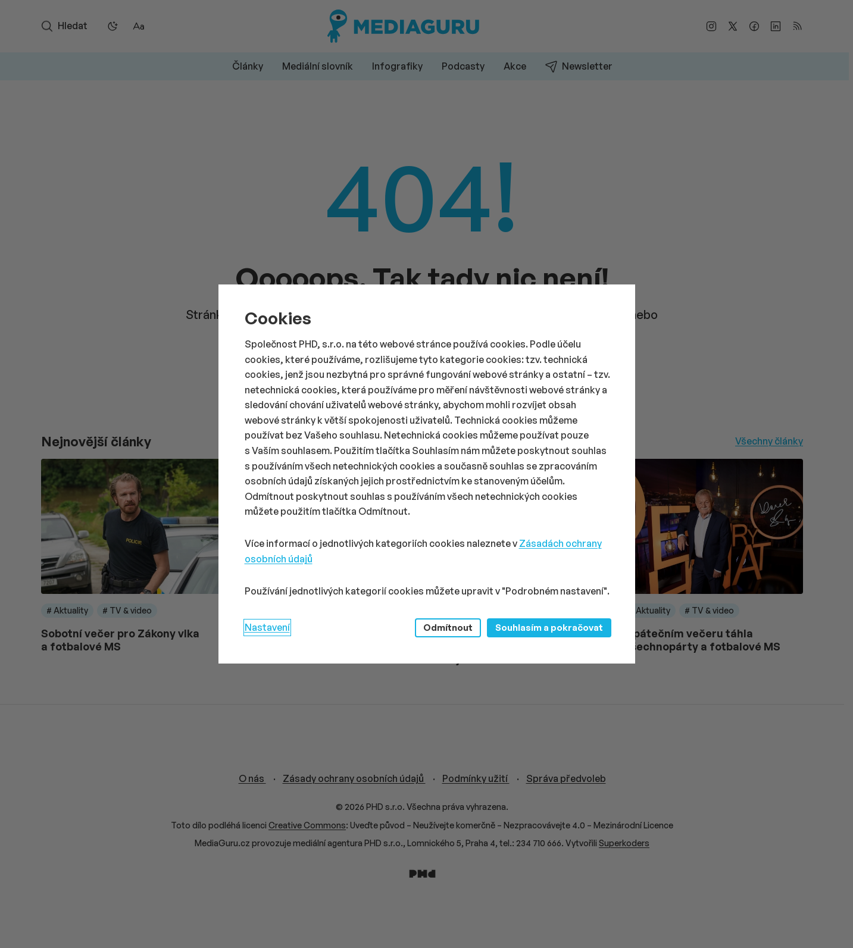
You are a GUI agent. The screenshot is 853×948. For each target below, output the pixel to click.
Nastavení (267, 627)
